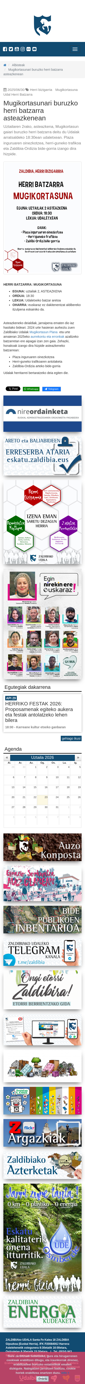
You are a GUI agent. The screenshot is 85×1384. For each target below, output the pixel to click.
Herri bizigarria (41, 90)
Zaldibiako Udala (20, 8)
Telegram (51, 389)
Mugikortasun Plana (43, 332)
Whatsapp (31, 389)
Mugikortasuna (66, 90)
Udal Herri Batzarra (17, 94)
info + (65, 1372)
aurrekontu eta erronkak (48, 336)
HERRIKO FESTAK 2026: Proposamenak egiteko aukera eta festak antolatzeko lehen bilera (39, 712)
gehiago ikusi (71, 738)
